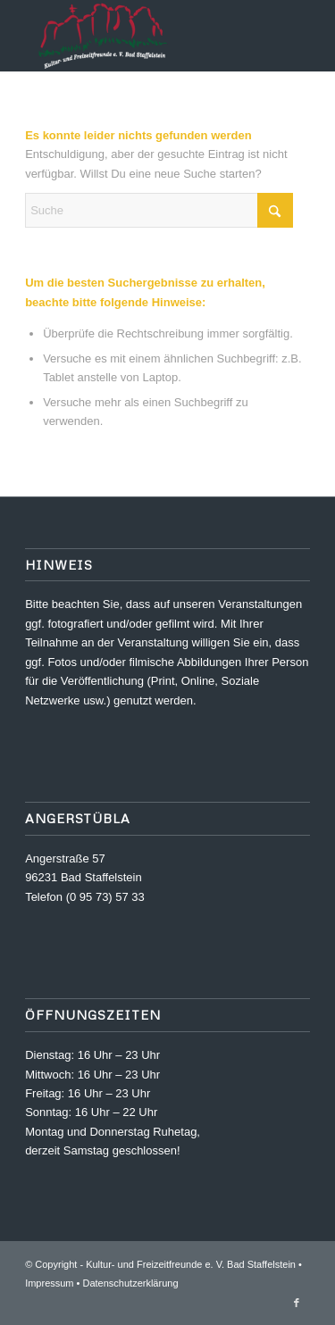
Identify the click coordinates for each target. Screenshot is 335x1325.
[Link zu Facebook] (296, 1302)
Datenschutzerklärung (131, 1283)
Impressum (49, 1283)
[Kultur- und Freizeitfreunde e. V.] (139, 35)
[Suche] (159, 210)
